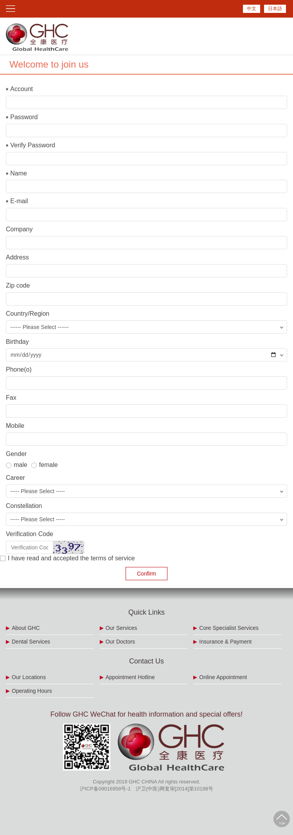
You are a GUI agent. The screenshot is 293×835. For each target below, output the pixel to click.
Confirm (146, 573)
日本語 (275, 8)
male (16, 464)
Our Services (121, 628)
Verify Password (32, 145)
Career (15, 477)
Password (24, 117)
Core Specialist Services (229, 628)
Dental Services (31, 641)
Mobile (15, 425)
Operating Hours (32, 691)
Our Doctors (120, 641)
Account (21, 89)
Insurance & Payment (225, 641)
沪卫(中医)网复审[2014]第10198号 (174, 789)
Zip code (18, 285)
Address (17, 257)
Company (19, 229)
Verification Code (29, 534)
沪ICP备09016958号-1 (105, 789)
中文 (251, 8)
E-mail (19, 201)
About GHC (26, 628)
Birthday (17, 341)
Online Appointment (223, 677)
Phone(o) (19, 369)
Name (18, 173)
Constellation (24, 505)
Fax (11, 397)
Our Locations (29, 677)
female (44, 464)
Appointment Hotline (130, 677)
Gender (16, 454)
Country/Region (27, 313)
